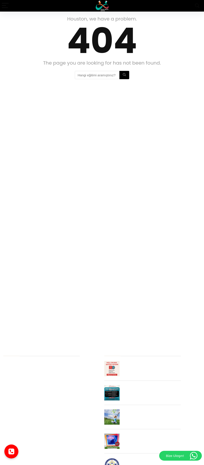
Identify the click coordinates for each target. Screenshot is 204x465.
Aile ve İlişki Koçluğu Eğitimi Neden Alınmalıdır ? (41, 456)
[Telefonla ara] (11, 451)
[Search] (197, 6)
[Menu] (5, 6)
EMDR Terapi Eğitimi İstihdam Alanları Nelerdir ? (41, 388)
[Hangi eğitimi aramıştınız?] (124, 75)
